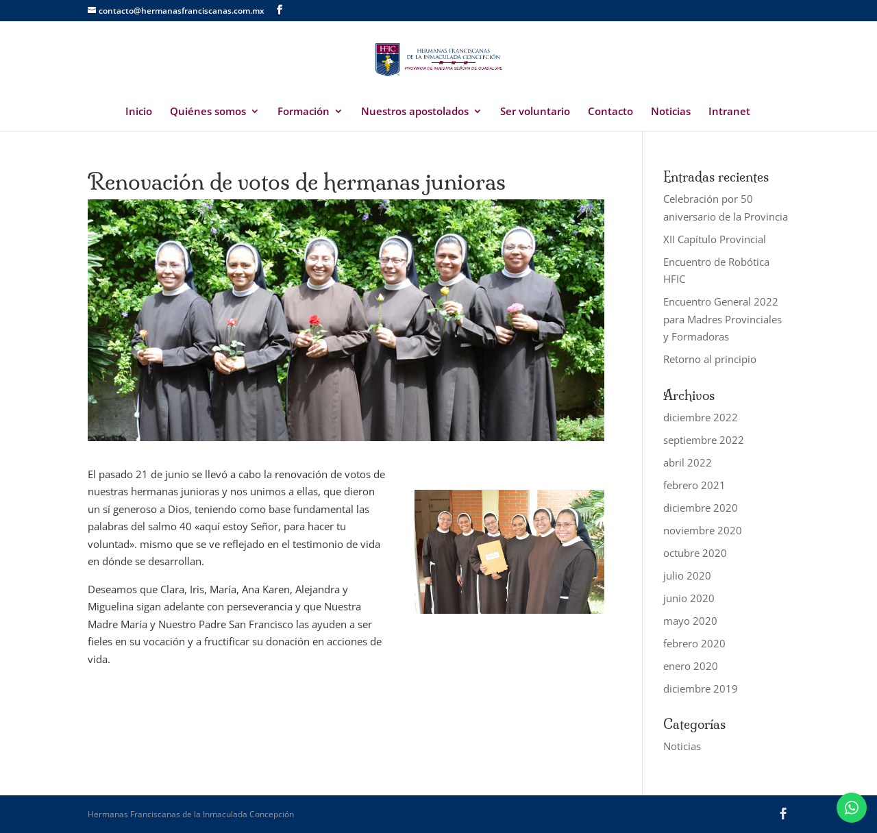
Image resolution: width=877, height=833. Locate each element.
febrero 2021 (694, 485)
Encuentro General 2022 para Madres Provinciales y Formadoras (722, 319)
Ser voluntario (535, 112)
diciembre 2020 (700, 507)
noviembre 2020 (702, 530)
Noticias (671, 112)
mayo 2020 (690, 620)
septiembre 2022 (703, 440)
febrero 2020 (694, 643)
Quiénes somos (208, 112)
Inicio (138, 112)
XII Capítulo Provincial (714, 239)
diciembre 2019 (700, 688)
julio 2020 (687, 575)
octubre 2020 (695, 553)
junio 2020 (689, 598)
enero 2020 (690, 666)
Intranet (729, 112)
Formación (303, 112)
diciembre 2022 (700, 417)
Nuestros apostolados (415, 112)
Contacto (610, 112)
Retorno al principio (709, 359)
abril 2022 (687, 462)
